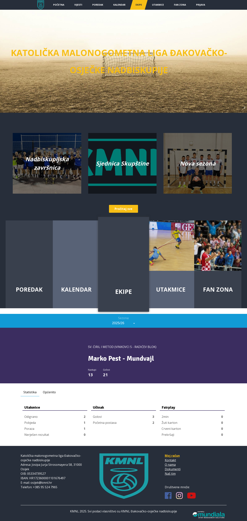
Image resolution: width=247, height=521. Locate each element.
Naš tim (170, 474)
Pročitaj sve (123, 209)
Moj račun (172, 456)
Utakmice (158, 4)
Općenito (49, 392)
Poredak (97, 4)
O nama (170, 465)
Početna (58, 4)
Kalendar (119, 4)
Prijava (200, 4)
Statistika (30, 392)
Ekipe (139, 4)
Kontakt (170, 460)
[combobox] (123, 323)
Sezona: (123, 318)
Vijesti (78, 4)
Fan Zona (180, 4)
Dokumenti (173, 469)
